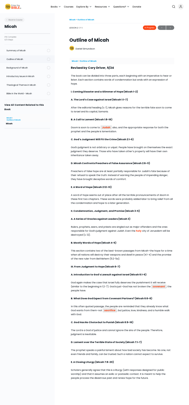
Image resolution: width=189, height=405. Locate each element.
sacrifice (109, 310)
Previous (162, 28)
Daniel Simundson (85, 48)
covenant (159, 286)
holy (138, 231)
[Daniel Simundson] (71, 48)
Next (170, 28)
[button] (83, 6)
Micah (9, 118)
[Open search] (178, 7)
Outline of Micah (13, 120)
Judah (106, 127)
